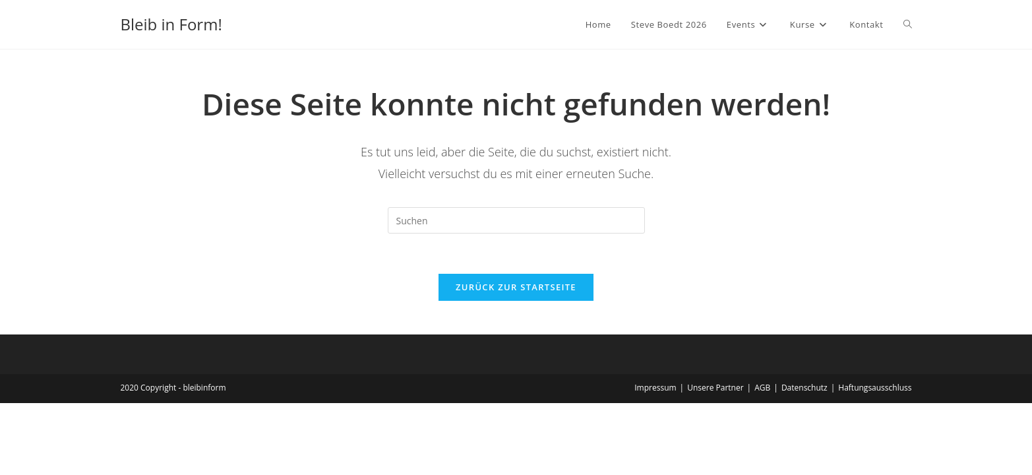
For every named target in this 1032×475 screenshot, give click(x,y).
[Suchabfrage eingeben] (516, 220)
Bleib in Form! (171, 24)
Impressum (655, 387)
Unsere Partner (715, 387)
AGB (762, 387)
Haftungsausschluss (874, 387)
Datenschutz (804, 387)
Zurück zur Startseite (516, 287)
